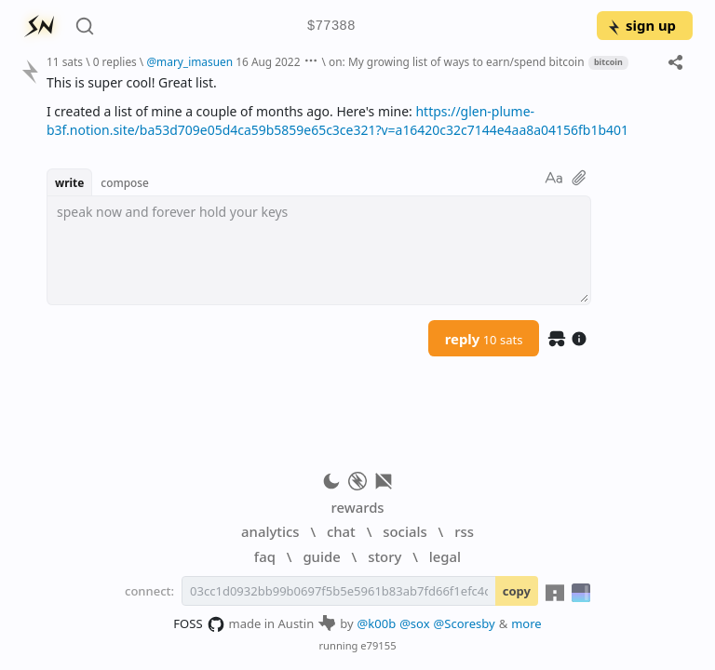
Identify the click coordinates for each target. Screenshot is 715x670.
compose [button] (125, 182)
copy (517, 591)
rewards (357, 507)
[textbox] (318, 250)
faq (265, 556)
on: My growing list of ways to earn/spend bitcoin (456, 61)
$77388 (331, 26)
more (526, 623)
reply (484, 338)
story (384, 556)
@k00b (377, 623)
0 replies (115, 61)
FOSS (198, 624)
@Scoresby (464, 623)
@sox (414, 623)
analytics (270, 531)
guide (321, 556)
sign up (641, 25)
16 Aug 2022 (268, 61)
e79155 (378, 645)
